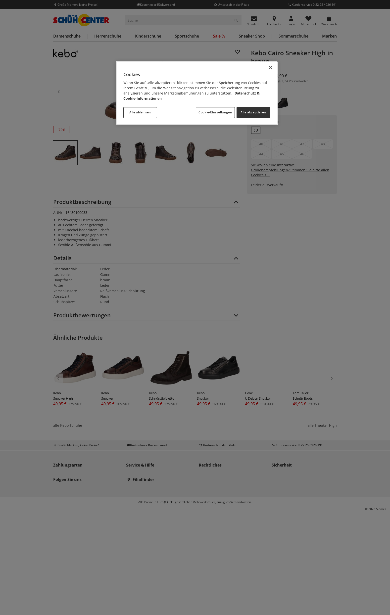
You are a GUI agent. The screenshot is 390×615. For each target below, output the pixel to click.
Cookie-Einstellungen (215, 112)
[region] (197, 93)
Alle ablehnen (140, 112)
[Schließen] (270, 67)
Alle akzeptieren (253, 112)
